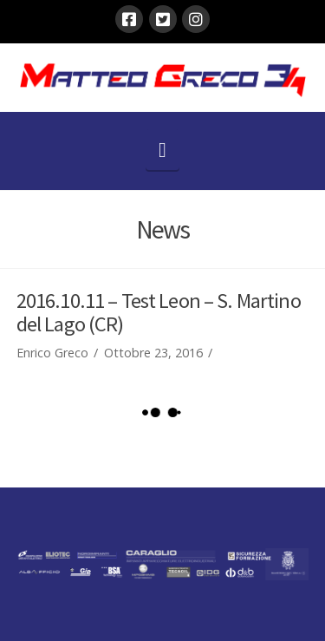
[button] (162, 149)
